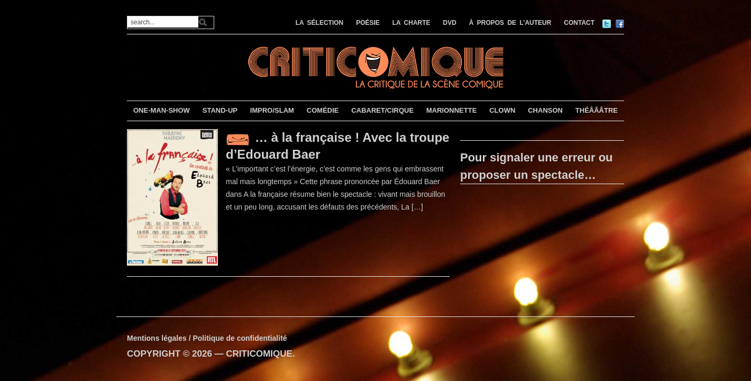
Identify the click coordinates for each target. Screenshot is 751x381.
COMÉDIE (323, 110)
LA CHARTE (411, 22)
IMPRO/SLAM (272, 110)
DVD (449, 22)
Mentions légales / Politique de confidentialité (207, 338)
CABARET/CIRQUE (382, 110)
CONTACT (579, 22)
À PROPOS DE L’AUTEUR (510, 22)
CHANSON (545, 110)
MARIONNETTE (451, 110)
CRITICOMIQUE (259, 354)
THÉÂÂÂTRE (596, 110)
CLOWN (502, 110)
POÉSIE (368, 22)
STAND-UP (220, 110)
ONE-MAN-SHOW (161, 110)
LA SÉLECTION (320, 22)
